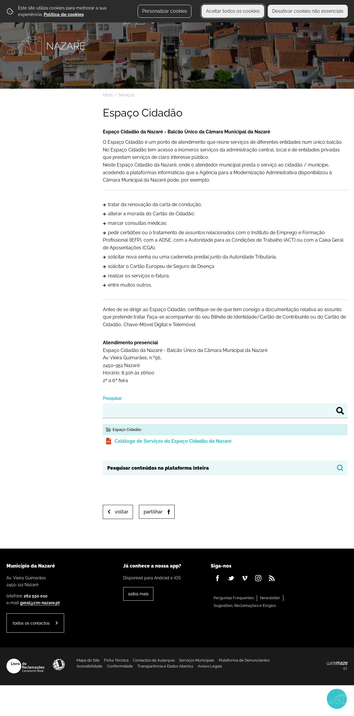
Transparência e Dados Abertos (165, 666)
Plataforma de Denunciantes (244, 660)
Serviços (126, 95)
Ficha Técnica (116, 660)
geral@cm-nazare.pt (40, 602)
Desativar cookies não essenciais (307, 11)
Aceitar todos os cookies (233, 11)
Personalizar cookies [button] (164, 11)
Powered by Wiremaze (337, 666)
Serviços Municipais (196, 660)
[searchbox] (225, 467)
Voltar (121, 512)
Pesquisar (112, 398)
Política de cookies (64, 14)
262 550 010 (36, 595)
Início (108, 95)
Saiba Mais (138, 593)
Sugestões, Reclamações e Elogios (245, 605)
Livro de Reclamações (25, 666)
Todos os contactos (31, 623)
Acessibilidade (59, 664)
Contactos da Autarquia (154, 660)
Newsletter (270, 598)
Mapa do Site (88, 660)
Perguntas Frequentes (234, 598)
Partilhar (153, 512)
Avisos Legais (210, 666)
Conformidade (120, 666)
